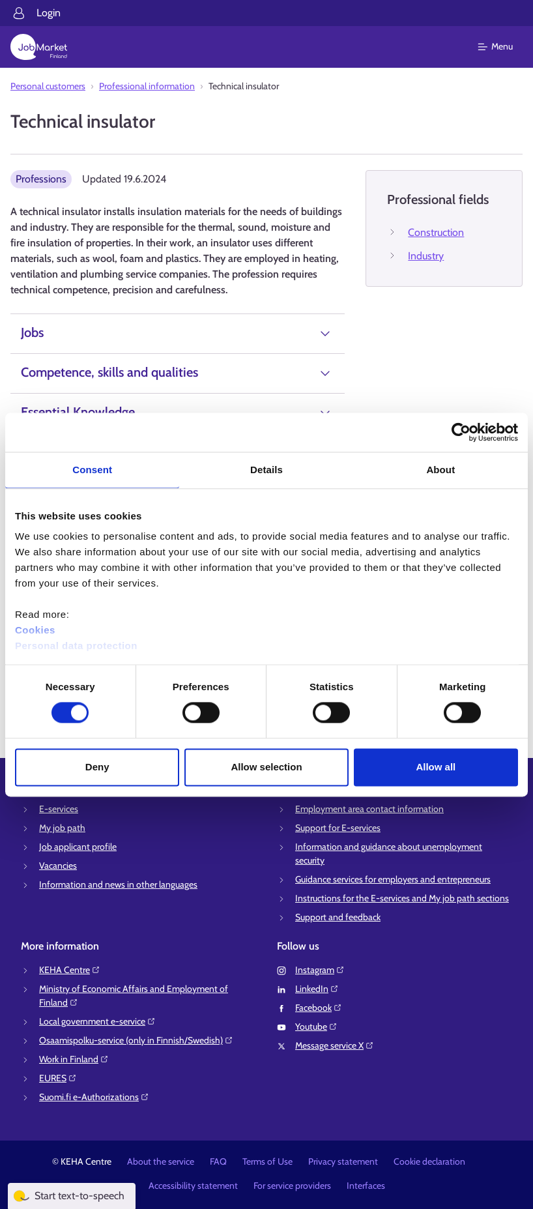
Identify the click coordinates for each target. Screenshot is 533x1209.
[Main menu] (503, 47)
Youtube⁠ (316, 1026)
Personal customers (47, 86)
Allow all (435, 766)
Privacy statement (343, 1161)
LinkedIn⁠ (317, 989)
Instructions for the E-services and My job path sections (402, 898)
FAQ (218, 1161)
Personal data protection (76, 645)
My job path (62, 828)
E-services (58, 809)
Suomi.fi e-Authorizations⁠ (94, 1097)
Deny (97, 766)
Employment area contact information (369, 809)
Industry (426, 256)
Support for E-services (338, 828)
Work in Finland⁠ (74, 1059)
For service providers (292, 1185)
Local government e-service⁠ (97, 1021)
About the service (160, 1161)
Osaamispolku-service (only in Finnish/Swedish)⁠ (136, 1040)
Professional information (147, 86)
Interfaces (366, 1185)
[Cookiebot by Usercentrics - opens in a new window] (461, 432)
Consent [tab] (92, 469)
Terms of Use (267, 1161)
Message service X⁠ (334, 1045)
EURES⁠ (58, 1078)
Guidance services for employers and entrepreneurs (393, 879)
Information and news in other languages (118, 884)
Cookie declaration (429, 1161)
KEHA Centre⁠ (69, 970)
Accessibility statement (193, 1185)
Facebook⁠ (318, 1007)
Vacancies (58, 865)
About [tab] (440, 469)
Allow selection (266, 766)
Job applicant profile (78, 846)
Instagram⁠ (320, 970)
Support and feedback (338, 917)
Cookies (35, 629)
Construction (436, 232)
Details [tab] (266, 469)
